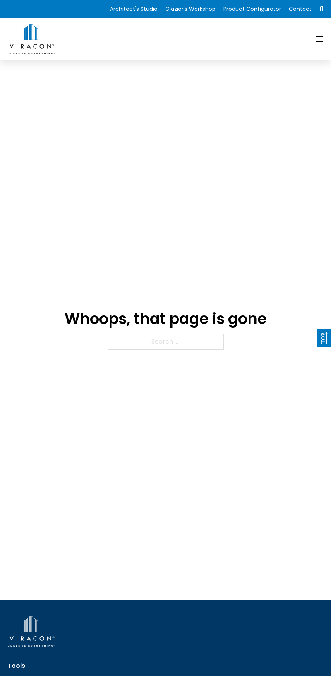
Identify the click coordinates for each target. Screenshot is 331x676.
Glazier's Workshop (190, 9)
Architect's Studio (134, 9)
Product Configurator (252, 9)
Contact (300, 9)
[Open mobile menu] (319, 39)
